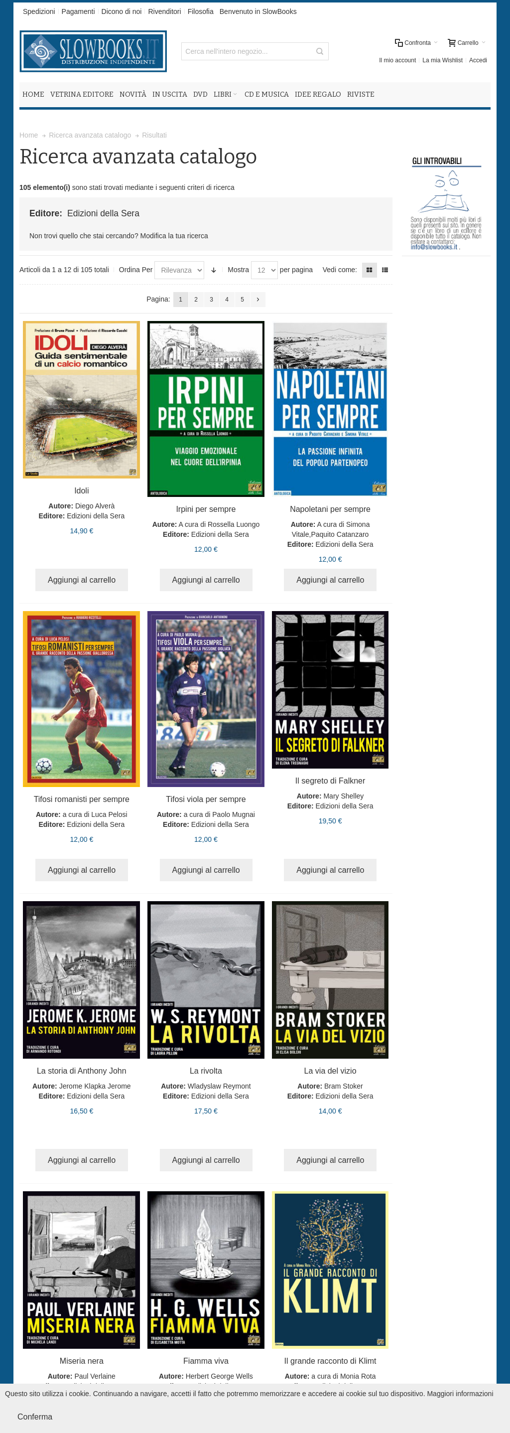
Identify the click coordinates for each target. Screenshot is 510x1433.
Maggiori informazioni (460, 1394)
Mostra (238, 270)
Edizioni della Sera (96, 516)
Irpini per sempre (206, 509)
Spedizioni (39, 11)
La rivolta (206, 1071)
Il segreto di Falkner (330, 781)
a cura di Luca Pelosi (95, 814)
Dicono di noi (122, 11)
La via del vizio (330, 1071)
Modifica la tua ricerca (174, 236)
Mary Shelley (343, 796)
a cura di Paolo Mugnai (219, 814)
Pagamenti (78, 11)
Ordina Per (136, 270)
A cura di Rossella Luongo (219, 524)
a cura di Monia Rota (343, 1376)
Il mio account (397, 60)
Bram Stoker (343, 1086)
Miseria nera (82, 1361)
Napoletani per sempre (330, 509)
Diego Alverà (95, 506)
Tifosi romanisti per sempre (81, 799)
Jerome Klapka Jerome (95, 1086)
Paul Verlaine (95, 1376)
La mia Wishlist (442, 60)
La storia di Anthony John (82, 1071)
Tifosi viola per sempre (206, 799)
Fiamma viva (206, 1361)
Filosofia (201, 11)
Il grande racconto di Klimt (330, 1361)
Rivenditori (164, 11)
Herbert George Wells (219, 1376)
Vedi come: (340, 270)
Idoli (81, 490)
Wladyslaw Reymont (219, 1086)
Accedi (478, 60)
